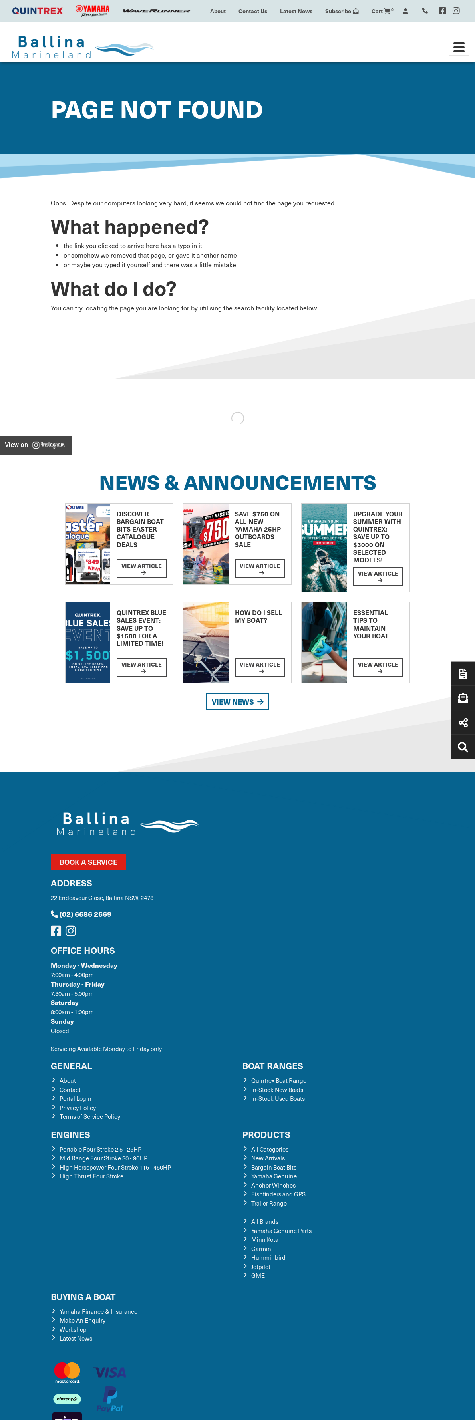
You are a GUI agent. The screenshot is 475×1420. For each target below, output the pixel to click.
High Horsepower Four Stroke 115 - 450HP (115, 1167)
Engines (70, 1134)
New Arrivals (268, 1158)
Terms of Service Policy (90, 1116)
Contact (70, 1089)
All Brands (264, 1221)
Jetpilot (260, 1266)
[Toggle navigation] (459, 47)
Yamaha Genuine (274, 1176)
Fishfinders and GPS (278, 1194)
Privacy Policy (78, 1107)
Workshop (73, 1329)
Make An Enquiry (82, 1320)
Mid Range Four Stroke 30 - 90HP (103, 1158)
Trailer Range (269, 1203)
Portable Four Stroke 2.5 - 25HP (100, 1149)
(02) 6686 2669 (81, 914)
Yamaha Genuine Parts (281, 1230)
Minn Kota (264, 1239)
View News (238, 702)
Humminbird (268, 1257)
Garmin (261, 1248)
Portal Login (75, 1098)
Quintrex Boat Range (278, 1080)
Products (266, 1134)
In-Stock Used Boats (278, 1098)
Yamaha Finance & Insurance (98, 1311)
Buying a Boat (83, 1296)
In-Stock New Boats (277, 1089)
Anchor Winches (273, 1185)
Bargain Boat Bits (273, 1167)
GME (258, 1275)
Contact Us (252, 11)
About (218, 11)
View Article (141, 569)
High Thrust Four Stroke (91, 1176)
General (71, 1065)
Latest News (296, 11)
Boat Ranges (272, 1065)
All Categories (269, 1149)
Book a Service (88, 862)
